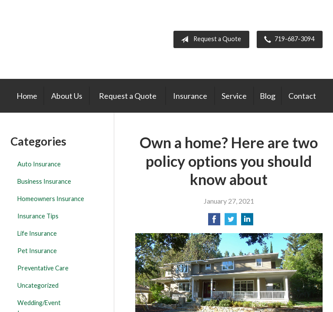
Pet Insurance (37, 250)
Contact (302, 96)
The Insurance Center (59, 39)
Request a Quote (209, 39)
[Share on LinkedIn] (247, 222)
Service (234, 96)
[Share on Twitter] (231, 222)
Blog (267, 96)
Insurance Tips (38, 216)
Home (26, 96)
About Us (66, 96)
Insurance (190, 96)
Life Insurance (37, 233)
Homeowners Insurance (50, 198)
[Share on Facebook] (214, 222)
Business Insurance (44, 181)
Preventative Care (43, 268)
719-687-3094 (287, 39)
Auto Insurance (39, 164)
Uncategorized (38, 285)
